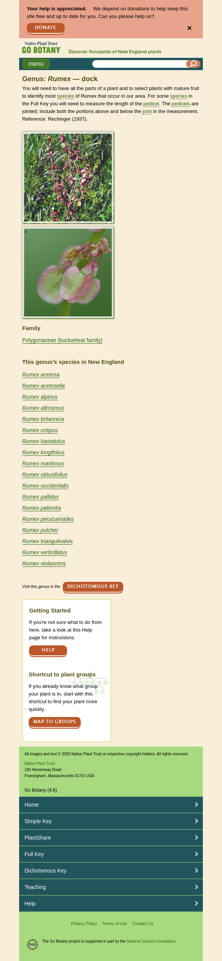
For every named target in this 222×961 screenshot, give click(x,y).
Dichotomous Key (93, 586)
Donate (45, 27)
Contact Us (142, 923)
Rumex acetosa (40, 375)
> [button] (25, 136)
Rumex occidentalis (45, 486)
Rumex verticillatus (44, 552)
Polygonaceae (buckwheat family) (62, 340)
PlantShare (37, 838)
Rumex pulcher (40, 530)
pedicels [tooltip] (181, 103)
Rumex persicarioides (48, 519)
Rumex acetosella (43, 386)
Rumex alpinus (40, 397)
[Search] (193, 64)
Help (48, 650)
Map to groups (54, 721)
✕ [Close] (189, 28)
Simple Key (38, 821)
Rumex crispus (40, 430)
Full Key (34, 854)
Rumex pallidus (40, 497)
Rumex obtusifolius (44, 474)
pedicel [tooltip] (151, 103)
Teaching (35, 887)
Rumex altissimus (43, 408)
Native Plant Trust (39, 763)
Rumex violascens (44, 563)
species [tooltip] (65, 96)
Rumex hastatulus (43, 441)
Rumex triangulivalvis (47, 541)
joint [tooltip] (147, 111)
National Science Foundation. (152, 941)
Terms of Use (114, 923)
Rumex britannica (43, 419)
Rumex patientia (41, 508)
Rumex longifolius (43, 452)
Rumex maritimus (43, 463)
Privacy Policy (84, 923)
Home (31, 805)
